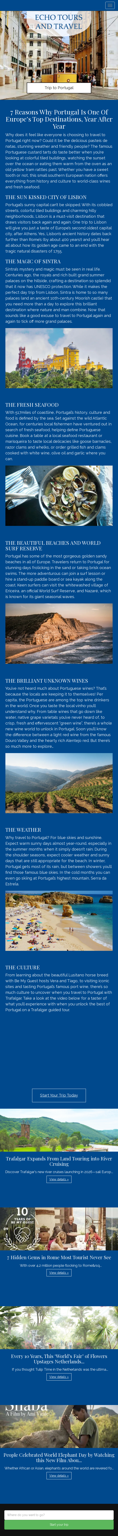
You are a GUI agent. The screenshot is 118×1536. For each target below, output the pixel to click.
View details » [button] (59, 1179)
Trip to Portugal (59, 87)
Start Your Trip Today (59, 1095)
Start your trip (59, 1524)
